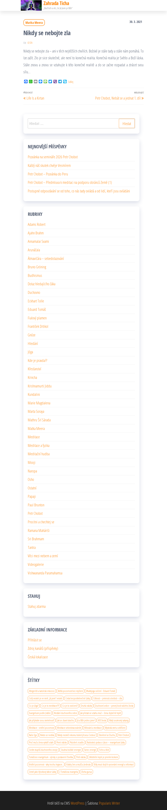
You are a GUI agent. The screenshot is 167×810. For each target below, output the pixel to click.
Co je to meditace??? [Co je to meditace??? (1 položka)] (50, 705)
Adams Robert (36, 224)
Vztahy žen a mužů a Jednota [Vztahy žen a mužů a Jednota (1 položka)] (78, 764)
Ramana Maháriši (39, 530)
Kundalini (34, 394)
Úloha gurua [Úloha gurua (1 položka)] (86, 771)
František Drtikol (38, 326)
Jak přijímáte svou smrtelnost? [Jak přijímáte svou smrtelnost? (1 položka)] (41, 720)
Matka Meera (34, 22)
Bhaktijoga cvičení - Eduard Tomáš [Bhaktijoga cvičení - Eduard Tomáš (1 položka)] (100, 691)
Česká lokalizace (38, 656)
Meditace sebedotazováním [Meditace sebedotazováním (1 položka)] (69, 727)
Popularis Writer (109, 803)
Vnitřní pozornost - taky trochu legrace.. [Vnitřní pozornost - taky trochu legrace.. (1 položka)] (46, 764)
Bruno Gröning (37, 266)
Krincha (32, 377)
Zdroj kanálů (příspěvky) (43, 648)
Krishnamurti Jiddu (40, 385)
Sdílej (70, 82)
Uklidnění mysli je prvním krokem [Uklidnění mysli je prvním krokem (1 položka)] (103, 757)
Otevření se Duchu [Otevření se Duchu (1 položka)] (107, 735)
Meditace (34, 436)
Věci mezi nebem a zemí (43, 555)
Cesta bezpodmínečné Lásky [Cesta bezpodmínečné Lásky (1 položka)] (77, 698)
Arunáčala (34, 249)
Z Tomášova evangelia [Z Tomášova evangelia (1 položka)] (68, 771)
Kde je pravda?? (37, 360)
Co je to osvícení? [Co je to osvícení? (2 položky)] (70, 705)
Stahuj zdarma (37, 606)
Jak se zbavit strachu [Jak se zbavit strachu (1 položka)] (65, 720)
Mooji (31, 462)
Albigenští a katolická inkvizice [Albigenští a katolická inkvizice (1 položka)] (42, 691)
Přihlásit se (35, 639)
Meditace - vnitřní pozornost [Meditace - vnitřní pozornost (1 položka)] (41, 727)
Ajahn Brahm (36, 232)
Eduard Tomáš (37, 309)
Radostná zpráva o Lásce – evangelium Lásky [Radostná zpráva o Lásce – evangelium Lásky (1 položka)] (106, 742)
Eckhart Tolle (36, 300)
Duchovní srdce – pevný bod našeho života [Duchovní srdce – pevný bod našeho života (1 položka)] (114, 705)
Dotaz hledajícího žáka (41, 283)
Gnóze (31, 334)
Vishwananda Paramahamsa (45, 572)
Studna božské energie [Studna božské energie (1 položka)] (71, 749)
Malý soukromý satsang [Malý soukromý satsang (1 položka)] (118, 720)
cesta (29, 42)
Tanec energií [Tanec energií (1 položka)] (90, 749)
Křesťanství (34, 368)
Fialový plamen (37, 317)
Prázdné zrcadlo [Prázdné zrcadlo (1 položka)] (77, 742)
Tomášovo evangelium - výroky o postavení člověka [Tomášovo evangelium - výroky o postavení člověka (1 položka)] (51, 757)
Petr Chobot (35, 513)
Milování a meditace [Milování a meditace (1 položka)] (93, 727)
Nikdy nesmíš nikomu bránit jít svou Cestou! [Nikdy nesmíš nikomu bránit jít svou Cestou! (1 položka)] (76, 735)
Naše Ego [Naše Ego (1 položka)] (33, 735)
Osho (31, 479)
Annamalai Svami (38, 241)
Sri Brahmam (36, 538)
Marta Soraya (36, 411)
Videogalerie (36, 564)
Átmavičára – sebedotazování (46, 258)
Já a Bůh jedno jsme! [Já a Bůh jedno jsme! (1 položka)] (86, 720)
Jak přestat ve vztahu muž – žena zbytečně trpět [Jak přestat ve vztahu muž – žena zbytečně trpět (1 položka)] (100, 713)
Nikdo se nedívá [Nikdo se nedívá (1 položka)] (47, 735)
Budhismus (35, 275)
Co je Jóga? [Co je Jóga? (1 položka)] (33, 705)
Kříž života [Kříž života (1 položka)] (102, 720)
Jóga (30, 351)
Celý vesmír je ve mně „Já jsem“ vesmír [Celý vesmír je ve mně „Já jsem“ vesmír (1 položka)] (45, 698)
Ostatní (32, 487)
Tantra (32, 547)
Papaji (32, 496)
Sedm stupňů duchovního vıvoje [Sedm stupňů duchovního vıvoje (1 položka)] (43, 749)
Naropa (32, 470)
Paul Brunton (36, 504)
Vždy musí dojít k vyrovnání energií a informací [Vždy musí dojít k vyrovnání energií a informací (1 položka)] (114, 764)
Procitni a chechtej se (41, 521)
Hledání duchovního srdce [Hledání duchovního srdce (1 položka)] (65, 713)
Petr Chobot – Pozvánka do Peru (48, 173)
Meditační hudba (39, 453)
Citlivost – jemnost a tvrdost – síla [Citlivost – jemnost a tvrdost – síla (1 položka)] (107, 698)
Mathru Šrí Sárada (39, 419)
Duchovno (34, 292)
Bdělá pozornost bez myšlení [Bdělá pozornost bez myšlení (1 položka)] (70, 691)
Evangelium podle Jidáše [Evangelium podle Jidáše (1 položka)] (40, 713)
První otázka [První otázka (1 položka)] (62, 742)
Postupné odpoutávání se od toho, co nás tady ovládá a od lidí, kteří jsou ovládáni (79, 190)
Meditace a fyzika (38, 445)
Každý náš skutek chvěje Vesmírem (49, 165)
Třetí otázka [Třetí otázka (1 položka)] (81, 757)
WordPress (77, 803)
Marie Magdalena (39, 402)
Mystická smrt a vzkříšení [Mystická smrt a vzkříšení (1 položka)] (115, 727)
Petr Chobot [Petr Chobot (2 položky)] (123, 735)
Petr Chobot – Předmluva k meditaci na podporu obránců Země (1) (70, 182)
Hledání (33, 343)
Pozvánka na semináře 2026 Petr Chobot (53, 156)
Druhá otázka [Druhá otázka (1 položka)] (86, 705)
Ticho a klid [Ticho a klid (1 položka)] (104, 749)
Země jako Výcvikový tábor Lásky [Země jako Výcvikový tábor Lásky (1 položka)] (42, 771)
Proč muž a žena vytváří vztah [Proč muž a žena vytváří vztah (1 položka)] (41, 742)
